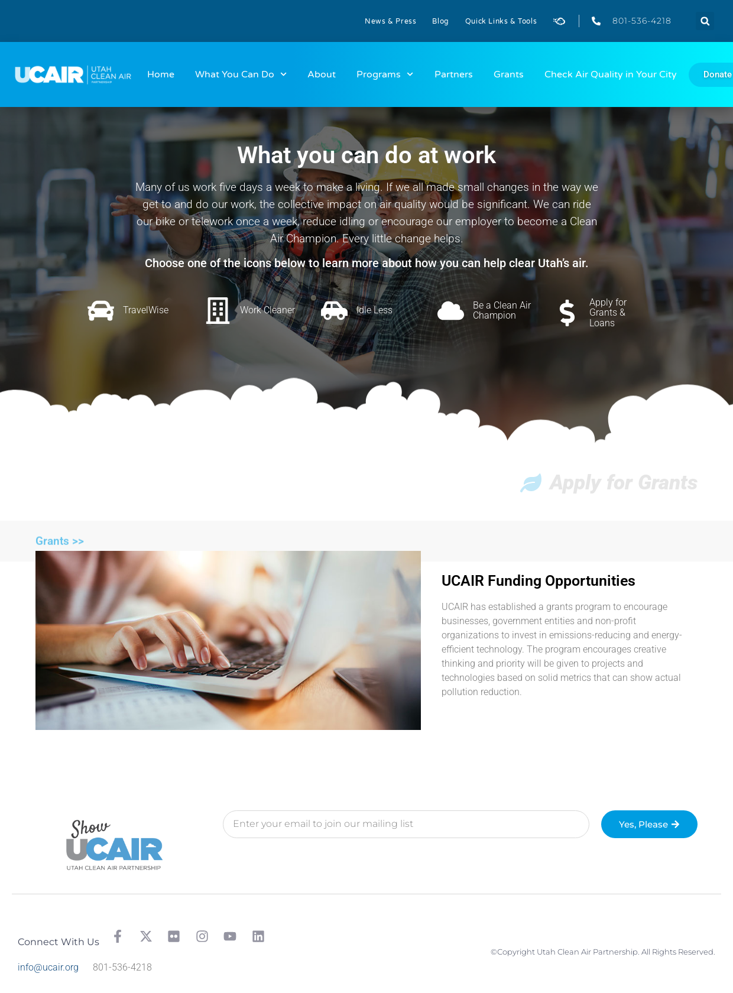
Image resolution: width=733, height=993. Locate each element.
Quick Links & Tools (501, 21)
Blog (440, 21)
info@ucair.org (48, 967)
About (321, 74)
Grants (509, 74)
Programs (384, 74)
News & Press (390, 21)
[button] (705, 21)
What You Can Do (241, 74)
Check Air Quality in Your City (610, 74)
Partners (453, 74)
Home (160, 74)
